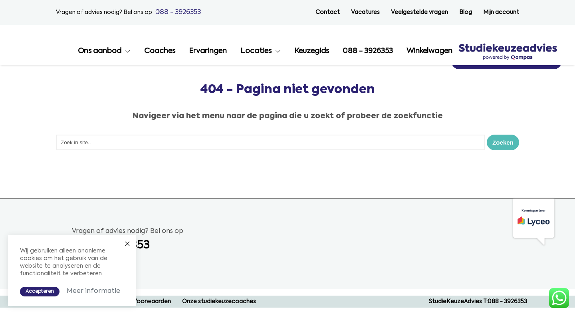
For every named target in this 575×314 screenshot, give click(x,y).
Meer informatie (93, 291)
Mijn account (501, 12)
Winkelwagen (540, 51)
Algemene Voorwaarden (137, 301)
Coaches (270, 51)
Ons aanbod (210, 51)
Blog (465, 12)
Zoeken (502, 142)
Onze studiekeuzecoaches (219, 301)
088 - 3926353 (178, 12)
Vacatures (365, 12)
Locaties (367, 51)
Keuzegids (422, 51)
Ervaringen (319, 51)
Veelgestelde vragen (419, 12)
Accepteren (40, 291)
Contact (327, 12)
